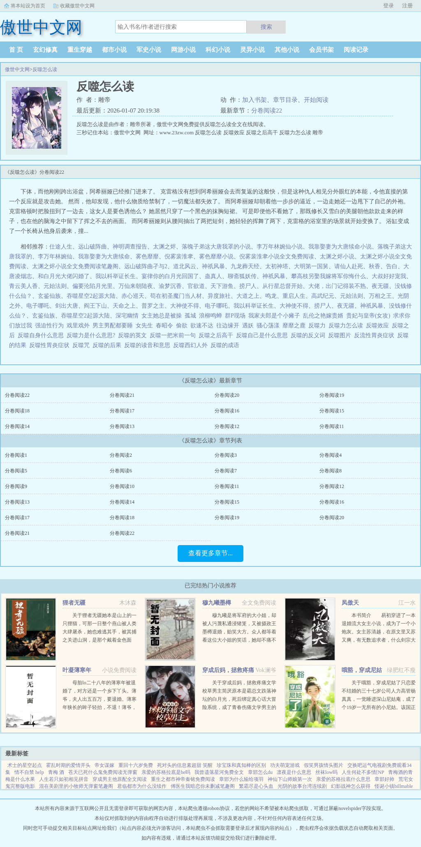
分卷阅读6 (121, 471)
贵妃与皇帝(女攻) (368, 316)
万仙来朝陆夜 (135, 286)
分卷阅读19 (331, 395)
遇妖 (248, 325)
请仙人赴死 (348, 266)
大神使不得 (184, 306)
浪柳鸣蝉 (210, 316)
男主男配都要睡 (113, 325)
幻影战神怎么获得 (350, 786)
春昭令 (164, 325)
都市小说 (114, 49)
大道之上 (247, 296)
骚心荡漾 (268, 325)
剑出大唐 (66, 306)
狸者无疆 (74, 603)
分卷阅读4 (330, 455)
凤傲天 (350, 603)
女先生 (144, 325)
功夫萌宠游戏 (285, 765)
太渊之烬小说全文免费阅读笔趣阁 (75, 266)
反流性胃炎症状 (375, 335)
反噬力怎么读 (347, 325)
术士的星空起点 (24, 765)
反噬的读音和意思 (148, 345)
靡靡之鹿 (293, 325)
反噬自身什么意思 (42, 335)
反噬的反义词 (309, 335)
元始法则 (55, 286)
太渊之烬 (164, 247)
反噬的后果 (108, 345)
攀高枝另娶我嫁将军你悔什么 (328, 276)
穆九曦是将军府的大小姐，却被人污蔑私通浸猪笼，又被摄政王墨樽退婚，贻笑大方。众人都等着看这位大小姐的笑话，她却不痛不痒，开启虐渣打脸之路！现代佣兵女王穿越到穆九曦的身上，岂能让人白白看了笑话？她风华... (239, 639)
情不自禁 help (29, 772)
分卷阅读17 (122, 411)
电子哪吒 (37, 306)
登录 (388, 5)
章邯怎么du (260, 772)
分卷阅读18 (17, 411)
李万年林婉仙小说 (280, 247)
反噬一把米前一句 (174, 335)
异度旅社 (219, 296)
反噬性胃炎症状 (50, 345)
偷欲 (181, 325)
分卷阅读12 (227, 426)
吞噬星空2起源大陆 (91, 296)
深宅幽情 (127, 316)
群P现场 (235, 316)
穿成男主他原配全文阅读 (120, 779)
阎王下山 (95, 306)
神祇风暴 (213, 266)
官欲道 (196, 286)
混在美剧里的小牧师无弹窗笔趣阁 (76, 786)
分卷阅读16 (227, 411)
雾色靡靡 (147, 256)
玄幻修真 (45, 49)
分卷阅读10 (122, 486)
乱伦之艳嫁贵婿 (323, 316)
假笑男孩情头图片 (323, 765)
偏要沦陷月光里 (92, 286)
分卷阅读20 (227, 395)
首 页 (16, 49)
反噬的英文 (134, 335)
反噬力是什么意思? (92, 335)
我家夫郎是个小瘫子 (274, 316)
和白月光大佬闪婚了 (64, 276)
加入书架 (254, 100)
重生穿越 (79, 49)
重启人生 (293, 296)
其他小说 (287, 49)
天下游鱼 (222, 286)
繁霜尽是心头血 (256, 786)
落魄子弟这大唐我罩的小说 (216, 247)
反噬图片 (341, 335)
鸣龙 (271, 296)
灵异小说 (252, 49)
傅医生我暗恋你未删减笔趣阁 (203, 786)
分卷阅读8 (330, 471)
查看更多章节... (210, 553)
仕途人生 (60, 247)
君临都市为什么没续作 (142, 786)
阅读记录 (356, 49)
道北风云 (184, 266)
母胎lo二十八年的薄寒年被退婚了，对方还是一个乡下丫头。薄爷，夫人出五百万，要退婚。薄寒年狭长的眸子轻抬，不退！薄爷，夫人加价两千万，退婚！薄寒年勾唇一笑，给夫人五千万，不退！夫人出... (99, 707)
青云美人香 (23, 286)
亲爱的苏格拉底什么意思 (343, 779)
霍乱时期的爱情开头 (68, 765)
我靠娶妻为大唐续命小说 (340, 247)
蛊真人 (213, 276)
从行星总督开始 (282, 286)
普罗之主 (152, 306)
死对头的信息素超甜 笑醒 (185, 765)
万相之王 (380, 296)
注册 (407, 5)
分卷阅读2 (121, 455)
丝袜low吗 (326, 772)
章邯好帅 (384, 779)
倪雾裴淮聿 (178, 256)
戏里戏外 (78, 325)
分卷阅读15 (331, 411)
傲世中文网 (17, 69)
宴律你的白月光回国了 (170, 276)
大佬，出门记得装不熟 (337, 286)
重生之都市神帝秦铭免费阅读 (183, 779)
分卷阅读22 (266, 110)
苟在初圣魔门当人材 (176, 296)
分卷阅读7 (226, 471)
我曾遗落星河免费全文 (219, 772)
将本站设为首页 (28, 6)
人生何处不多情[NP (363, 772)
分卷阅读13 (122, 426)
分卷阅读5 (16, 471)
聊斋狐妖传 (242, 276)
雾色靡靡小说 (216, 256)
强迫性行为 (49, 325)
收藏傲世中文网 (77, 6)
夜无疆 (380, 286)
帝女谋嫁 (104, 765)
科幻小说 (218, 49)
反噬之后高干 (217, 335)
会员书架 (321, 49)
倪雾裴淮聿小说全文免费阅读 (276, 256)
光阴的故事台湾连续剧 (302, 786)
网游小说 (183, 49)
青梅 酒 (56, 772)
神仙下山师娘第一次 (290, 779)
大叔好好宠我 (389, 276)
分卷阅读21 (122, 395)
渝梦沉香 (170, 286)
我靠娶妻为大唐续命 (104, 256)
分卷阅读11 (331, 426)
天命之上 (124, 306)
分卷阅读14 (17, 426)
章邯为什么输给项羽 (241, 779)
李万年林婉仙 (55, 256)
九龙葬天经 (245, 266)
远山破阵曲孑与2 (145, 266)
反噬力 (318, 325)
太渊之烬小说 (337, 256)
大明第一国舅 (311, 266)
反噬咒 (82, 345)
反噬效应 (379, 325)
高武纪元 (322, 296)
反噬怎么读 (44, 69)
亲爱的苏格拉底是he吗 (165, 772)
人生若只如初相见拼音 (63, 779)
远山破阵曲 (92, 247)
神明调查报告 (130, 247)
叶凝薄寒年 (76, 670)
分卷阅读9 (16, 486)
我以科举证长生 (115, 276)
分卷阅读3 (226, 455)
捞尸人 (248, 286)
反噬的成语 (226, 345)
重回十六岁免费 (135, 765)
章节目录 (285, 100)
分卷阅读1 (16, 455)
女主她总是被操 (161, 316)
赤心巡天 (132, 296)
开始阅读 (316, 100)
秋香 (374, 266)
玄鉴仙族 (49, 296)
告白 (392, 266)
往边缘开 (227, 325)
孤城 (190, 316)
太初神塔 (276, 266)
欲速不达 (201, 325)
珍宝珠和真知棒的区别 (241, 765)
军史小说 (148, 49)
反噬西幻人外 (191, 345)
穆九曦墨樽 (216, 603)
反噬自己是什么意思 (263, 335)
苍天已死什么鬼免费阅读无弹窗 (102, 772)
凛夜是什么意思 (294, 772)
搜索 (266, 26)
